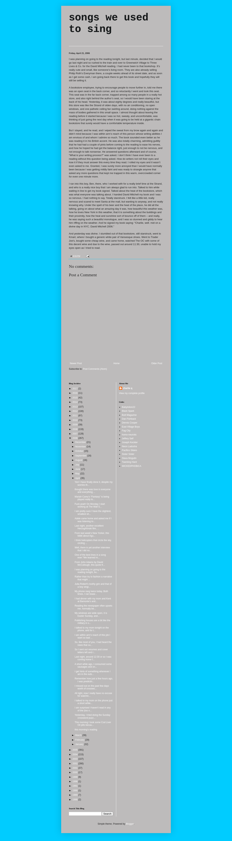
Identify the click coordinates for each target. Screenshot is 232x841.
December (81, 442)
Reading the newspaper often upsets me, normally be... (93, 607)
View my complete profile (132, 393)
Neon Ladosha (129, 446)
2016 (75, 393)
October (79, 451)
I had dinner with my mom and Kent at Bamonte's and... (93, 600)
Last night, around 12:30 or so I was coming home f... (93, 658)
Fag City (126, 430)
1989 (75, 795)
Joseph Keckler (130, 442)
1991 (75, 786)
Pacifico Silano (129, 450)
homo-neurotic (129, 434)
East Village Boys (131, 426)
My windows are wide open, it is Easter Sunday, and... (91, 614)
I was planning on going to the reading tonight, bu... (90, 571)
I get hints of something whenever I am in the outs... (92, 672)
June (78, 469)
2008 (75, 429)
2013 (75, 406)
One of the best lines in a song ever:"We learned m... (90, 556)
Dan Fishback (129, 419)
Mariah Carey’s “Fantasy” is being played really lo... (92, 498)
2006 (75, 438)
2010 (75, 420)
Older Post (156, 363)
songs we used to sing (108, 23)
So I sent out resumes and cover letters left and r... (91, 651)
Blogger (130, 824)
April (77, 478)
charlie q (127, 388)
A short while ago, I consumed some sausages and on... (93, 665)
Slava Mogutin (129, 458)
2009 (75, 424)
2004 (75, 754)
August (79, 460)
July (77, 464)
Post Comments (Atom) (95, 369)
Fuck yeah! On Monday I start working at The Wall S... (90, 505)
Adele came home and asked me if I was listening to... (93, 520)
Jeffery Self (128, 438)
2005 (75, 750)
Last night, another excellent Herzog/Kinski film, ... (89, 527)
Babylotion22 (128, 407)
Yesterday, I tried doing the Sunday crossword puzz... (92, 716)
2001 (75, 768)
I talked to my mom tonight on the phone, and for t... (92, 629)
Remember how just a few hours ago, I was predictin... (94, 680)
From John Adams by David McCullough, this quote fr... (90, 563)
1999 (75, 777)
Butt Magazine (129, 415)
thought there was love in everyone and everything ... (92, 490)
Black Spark (128, 411)
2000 (75, 772)
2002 (75, 763)
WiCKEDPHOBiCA (131, 466)
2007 (75, 433)
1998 (75, 781)
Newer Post (76, 363)
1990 (75, 790)
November (81, 446)
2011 (75, 415)
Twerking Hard (129, 462)
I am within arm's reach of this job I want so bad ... (92, 636)
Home (116, 363)
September (81, 455)
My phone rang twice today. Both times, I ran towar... (91, 592)
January (79, 744)
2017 (75, 388)
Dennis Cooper (129, 422)
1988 (75, 799)
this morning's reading (86, 729)
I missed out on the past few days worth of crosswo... (92, 687)
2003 (75, 759)
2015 (75, 397)
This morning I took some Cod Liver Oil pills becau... (93, 723)
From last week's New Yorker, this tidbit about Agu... (92, 534)
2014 (75, 402)
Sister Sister (128, 454)
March (78, 735)
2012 (75, 411)
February (80, 740)
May (77, 473)
